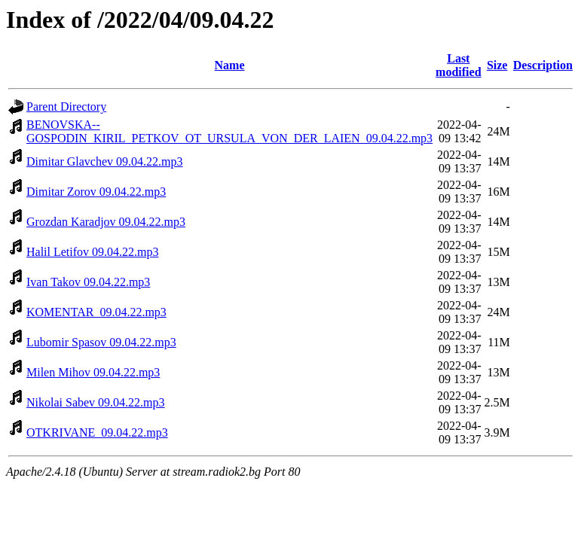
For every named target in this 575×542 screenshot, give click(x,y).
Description (543, 65)
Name (230, 65)
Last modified (458, 65)
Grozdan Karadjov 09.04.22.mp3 (105, 221)
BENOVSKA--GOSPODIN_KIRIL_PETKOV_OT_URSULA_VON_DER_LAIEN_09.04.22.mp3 (229, 131)
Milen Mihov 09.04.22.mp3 (93, 372)
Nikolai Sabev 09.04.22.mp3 (95, 402)
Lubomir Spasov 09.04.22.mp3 (101, 342)
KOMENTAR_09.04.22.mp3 (96, 312)
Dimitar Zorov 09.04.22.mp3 (96, 191)
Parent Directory (66, 106)
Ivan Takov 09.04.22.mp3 (88, 282)
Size (497, 65)
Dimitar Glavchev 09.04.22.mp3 (104, 161)
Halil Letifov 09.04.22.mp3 (92, 251)
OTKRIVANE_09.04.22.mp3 (97, 432)
